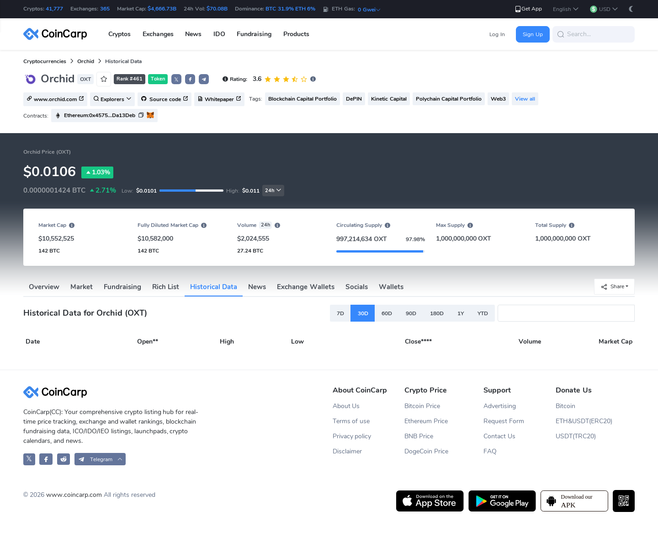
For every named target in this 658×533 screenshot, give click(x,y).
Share (612, 287)
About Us (346, 406)
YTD (483, 313)
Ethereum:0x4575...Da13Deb (99, 115)
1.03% (97, 172)
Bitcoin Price (422, 406)
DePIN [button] (354, 98)
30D (363, 313)
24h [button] (273, 190)
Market (81, 286)
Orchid (85, 61)
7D (340, 313)
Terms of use (351, 421)
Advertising (499, 406)
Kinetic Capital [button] (388, 98)
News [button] (193, 34)
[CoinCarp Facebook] (46, 459)
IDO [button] (219, 34)
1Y (460, 313)
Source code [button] (164, 99)
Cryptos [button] (119, 34)
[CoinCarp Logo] (57, 34)
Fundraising (122, 286)
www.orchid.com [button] (55, 99)
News (257, 286)
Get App (528, 9)
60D (387, 313)
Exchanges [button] (158, 34)
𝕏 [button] (176, 79)
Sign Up (532, 34)
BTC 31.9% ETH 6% (290, 8)
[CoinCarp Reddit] (63, 459)
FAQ (490, 451)
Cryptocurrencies (44, 61)
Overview (44, 286)
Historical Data (213, 286)
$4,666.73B (162, 8)
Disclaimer (347, 451)
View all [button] (525, 98)
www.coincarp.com (74, 494)
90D (411, 313)
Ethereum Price (426, 421)
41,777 (54, 8)
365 (105, 8)
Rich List (165, 286)
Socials (356, 286)
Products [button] (296, 34)
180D (437, 313)
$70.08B (217, 8)
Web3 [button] (498, 98)
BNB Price (418, 436)
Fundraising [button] (254, 34)
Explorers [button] (112, 99)
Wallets (391, 286)
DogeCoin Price (426, 451)
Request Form (503, 421)
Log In (496, 34)
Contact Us (499, 436)
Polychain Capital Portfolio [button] (449, 98)
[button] (566, 9)
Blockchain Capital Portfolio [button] (302, 98)
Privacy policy (352, 436)
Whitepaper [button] (219, 99)
